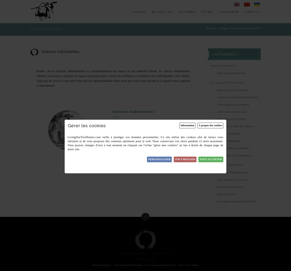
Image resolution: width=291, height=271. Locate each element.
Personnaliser (159, 159)
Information (187, 125)
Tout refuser (185, 159)
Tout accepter (211, 159)
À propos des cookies (210, 125)
